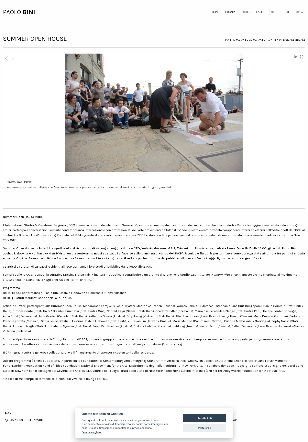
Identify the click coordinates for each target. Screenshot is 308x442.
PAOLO (13, 12)
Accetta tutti (204, 418)
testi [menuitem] (287, 12)
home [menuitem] (215, 12)
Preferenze (204, 428)
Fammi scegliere (92, 432)
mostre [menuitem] (245, 12)
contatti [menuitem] (300, 12)
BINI (29, 12)
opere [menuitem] (259, 12)
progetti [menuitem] (273, 12)
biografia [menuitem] (230, 12)
